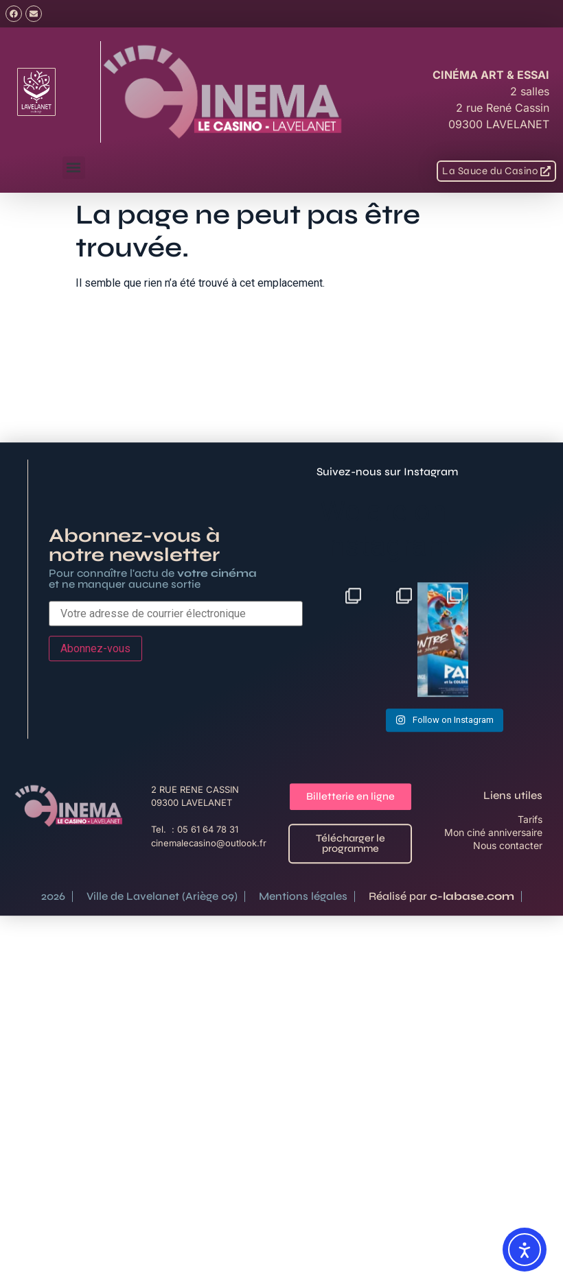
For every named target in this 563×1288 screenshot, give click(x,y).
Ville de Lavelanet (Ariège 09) (162, 1017)
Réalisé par (441, 1017)
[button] (73, 167)
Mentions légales (303, 1017)
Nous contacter (507, 967)
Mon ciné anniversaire (493, 953)
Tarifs (530, 940)
